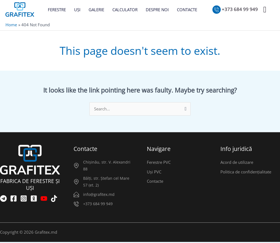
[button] (264, 9)
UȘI (77, 9)
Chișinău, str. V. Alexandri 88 (106, 166)
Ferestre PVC (159, 162)
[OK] (33, 198)
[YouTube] (43, 198)
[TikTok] (54, 198)
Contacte (155, 182)
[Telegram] (3, 198)
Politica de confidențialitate (245, 172)
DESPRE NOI (157, 9)
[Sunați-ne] (235, 9)
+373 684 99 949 (98, 204)
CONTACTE (187, 9)
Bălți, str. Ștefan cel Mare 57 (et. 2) (106, 182)
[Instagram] (23, 198)
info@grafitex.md (99, 195)
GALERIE (96, 9)
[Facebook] (13, 198)
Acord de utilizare (236, 162)
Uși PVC (154, 172)
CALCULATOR (125, 9)
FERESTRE (57, 9)
